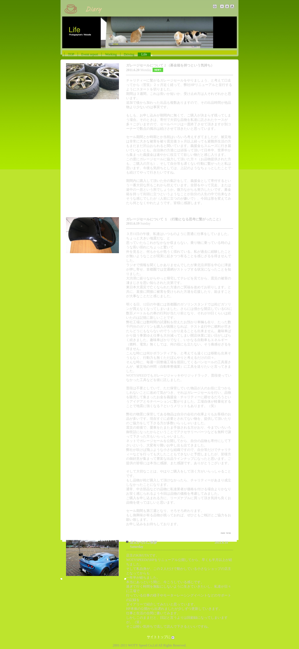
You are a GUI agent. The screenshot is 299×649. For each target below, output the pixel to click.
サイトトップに (161, 637)
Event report (89, 54)
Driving (129, 54)
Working (111, 54)
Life (144, 54)
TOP (71, 54)
